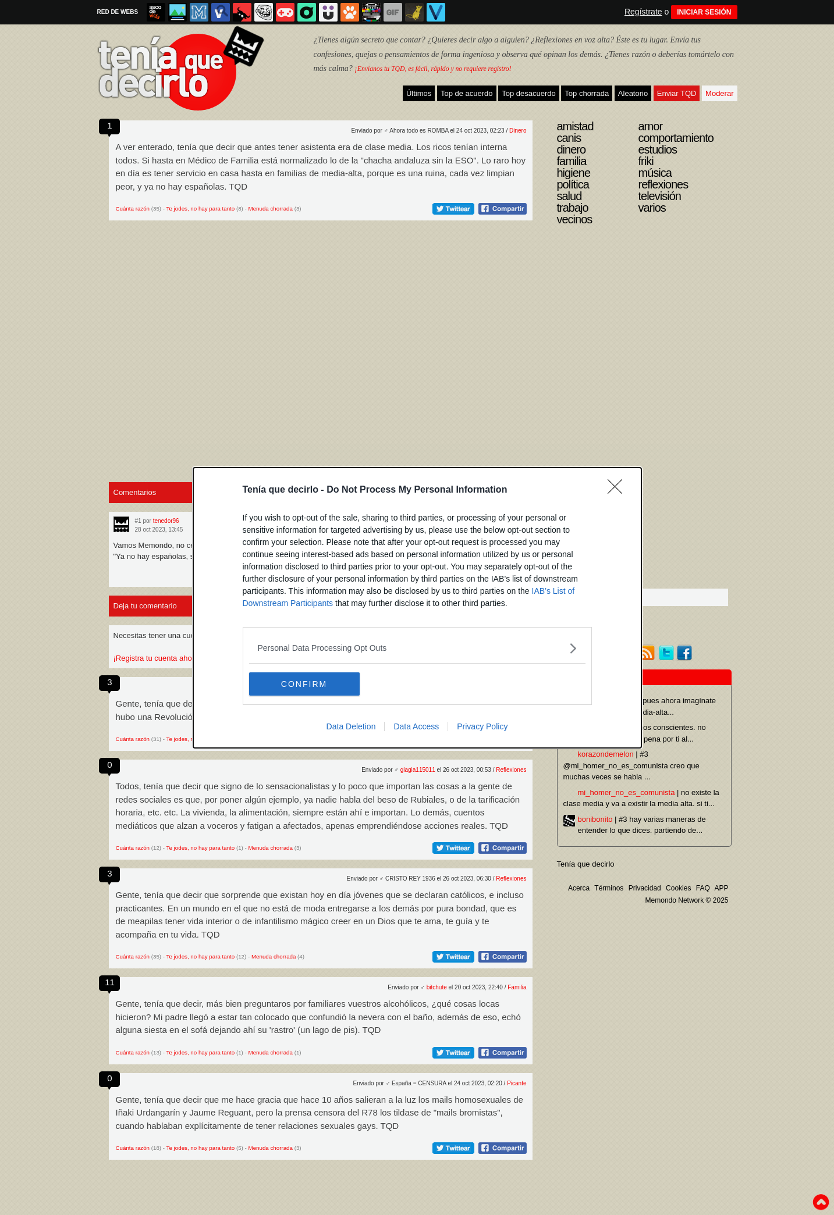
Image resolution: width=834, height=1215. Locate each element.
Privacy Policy (482, 726)
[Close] (619, 490)
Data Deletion (351, 726)
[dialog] (417, 608)
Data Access (416, 726)
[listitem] (417, 648)
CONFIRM (304, 683)
